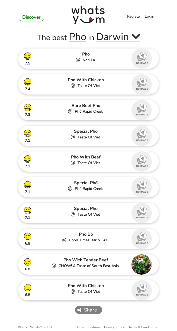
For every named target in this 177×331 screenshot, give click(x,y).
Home (79, 327)
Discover (31, 17)
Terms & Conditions (142, 327)
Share (87, 310)
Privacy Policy (114, 327)
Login (149, 16)
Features (94, 327)
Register (134, 16)
